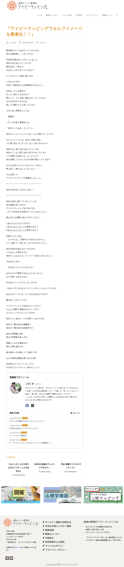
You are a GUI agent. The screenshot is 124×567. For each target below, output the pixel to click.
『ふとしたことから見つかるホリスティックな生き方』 (18, 467)
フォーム (18, 547)
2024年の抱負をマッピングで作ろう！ (44, 466)
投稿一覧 (75, 413)
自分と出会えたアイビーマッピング (24, 428)
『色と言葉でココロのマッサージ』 (70, 466)
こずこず (12, 42)
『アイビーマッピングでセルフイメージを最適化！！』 (32, 443)
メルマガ (42, 42)
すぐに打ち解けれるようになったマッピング (28, 421)
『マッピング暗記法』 (19, 435)
